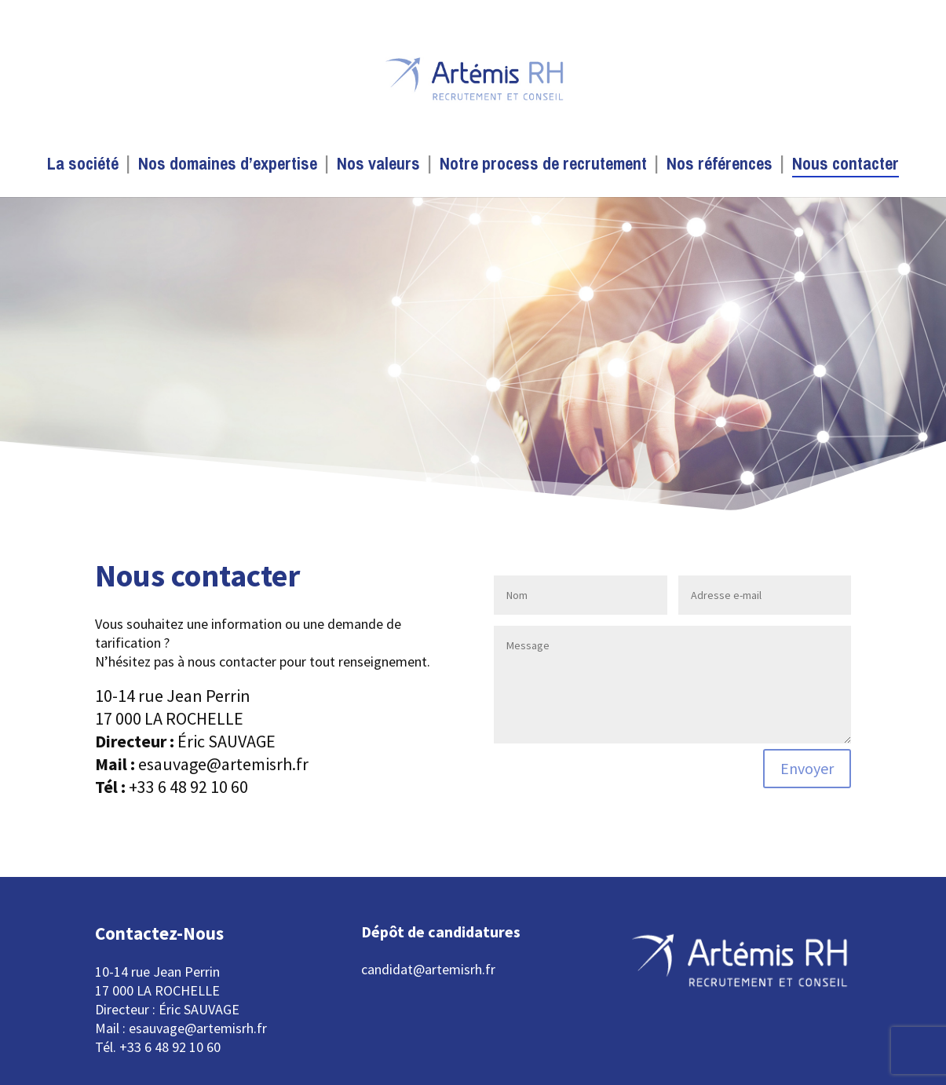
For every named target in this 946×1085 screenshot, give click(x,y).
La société (83, 166)
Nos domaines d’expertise (227, 166)
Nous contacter (845, 166)
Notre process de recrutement (543, 166)
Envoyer (807, 768)
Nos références (720, 166)
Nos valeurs (378, 166)
